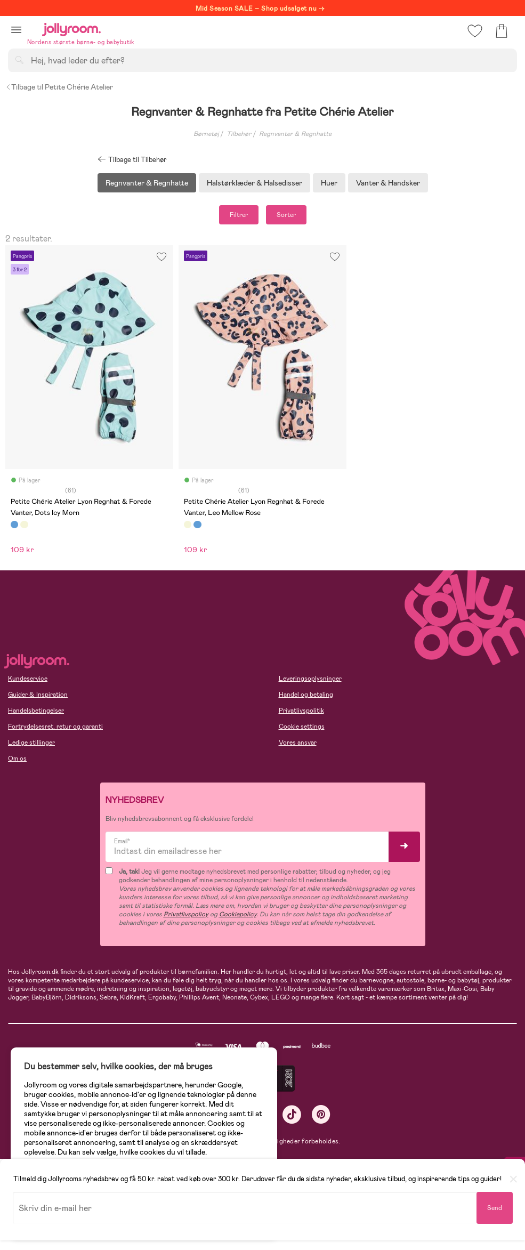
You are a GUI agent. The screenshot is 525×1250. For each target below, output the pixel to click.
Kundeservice (27, 678)
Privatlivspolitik (301, 710)
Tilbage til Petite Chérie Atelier (59, 87)
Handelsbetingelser (36, 710)
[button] (16, 29)
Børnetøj (206, 134)
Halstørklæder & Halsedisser (254, 183)
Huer (329, 183)
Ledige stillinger (31, 742)
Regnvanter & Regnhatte (295, 134)
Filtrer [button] (239, 215)
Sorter (286, 215)
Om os (17, 758)
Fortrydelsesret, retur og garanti (55, 726)
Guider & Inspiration (38, 694)
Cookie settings (302, 726)
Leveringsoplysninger (310, 678)
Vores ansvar (298, 742)
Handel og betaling (306, 694)
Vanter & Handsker (388, 183)
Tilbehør (239, 134)
